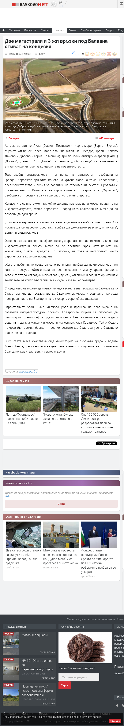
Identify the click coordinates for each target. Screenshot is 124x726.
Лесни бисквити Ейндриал (76, 668)
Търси (64, 685)
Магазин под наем (35, 635)
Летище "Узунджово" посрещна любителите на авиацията (22, 418)
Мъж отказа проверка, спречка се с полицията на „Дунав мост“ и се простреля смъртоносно (60, 556)
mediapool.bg (28, 371)
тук (7, 495)
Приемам (115, 721)
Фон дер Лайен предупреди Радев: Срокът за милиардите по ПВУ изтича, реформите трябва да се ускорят (98, 561)
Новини (59, 30)
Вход (61, 503)
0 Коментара (106, 138)
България (14, 138)
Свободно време (91, 30)
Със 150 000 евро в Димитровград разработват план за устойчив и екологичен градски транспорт (97, 423)
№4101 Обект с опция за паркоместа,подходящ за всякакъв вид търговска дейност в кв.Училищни (37, 671)
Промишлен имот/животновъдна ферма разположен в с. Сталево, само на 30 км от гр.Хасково (38, 694)
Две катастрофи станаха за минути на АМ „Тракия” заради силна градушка (23, 556)
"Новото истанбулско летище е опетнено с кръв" (58, 418)
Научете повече (91, 717)
